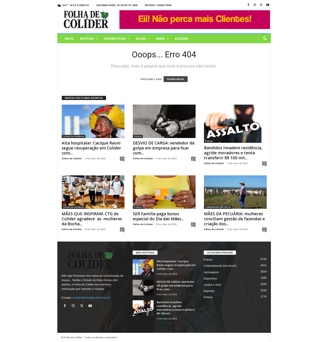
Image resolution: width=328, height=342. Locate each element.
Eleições (181, 39)
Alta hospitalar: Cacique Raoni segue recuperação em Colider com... (91, 148)
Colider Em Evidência (73, 136)
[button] (264, 38)
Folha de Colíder (72, 158)
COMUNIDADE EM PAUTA (218, 207)
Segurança (210, 278)
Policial (138, 136)
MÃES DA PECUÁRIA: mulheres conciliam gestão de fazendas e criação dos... (234, 219)
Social (143, 38)
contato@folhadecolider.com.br (91, 297)
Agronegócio (211, 272)
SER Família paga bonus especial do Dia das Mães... (158, 216)
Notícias (89, 38)
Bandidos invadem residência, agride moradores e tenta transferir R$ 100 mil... (233, 153)
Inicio (69, 39)
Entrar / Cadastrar (158, 5)
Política (138, 207)
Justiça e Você (212, 284)
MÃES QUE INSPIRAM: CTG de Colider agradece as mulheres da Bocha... (92, 219)
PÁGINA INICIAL (175, 79)
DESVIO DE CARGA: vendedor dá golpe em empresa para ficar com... (163, 148)
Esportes (209, 291)
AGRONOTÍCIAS (117, 38)
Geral (162, 38)
